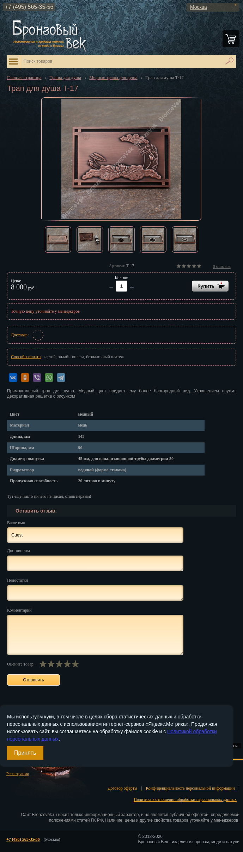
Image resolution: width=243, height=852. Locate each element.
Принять (25, 753)
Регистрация (17, 773)
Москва (198, 7)
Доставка (19, 334)
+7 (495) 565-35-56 (29, 7)
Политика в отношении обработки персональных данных (185, 799)
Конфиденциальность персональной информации (190, 788)
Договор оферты (122, 788)
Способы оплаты (26, 356)
